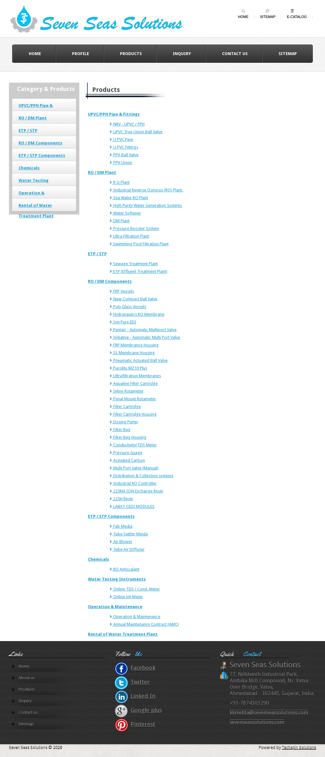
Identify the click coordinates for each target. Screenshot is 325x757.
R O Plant (121, 182)
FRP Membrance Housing (135, 345)
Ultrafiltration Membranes (136, 375)
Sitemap (267, 17)
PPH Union (122, 162)
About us (27, 677)
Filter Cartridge (126, 406)
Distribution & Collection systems (142, 475)
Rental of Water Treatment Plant (123, 634)
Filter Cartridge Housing (134, 414)
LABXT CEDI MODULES (133, 506)
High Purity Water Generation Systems (147, 205)
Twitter (140, 682)
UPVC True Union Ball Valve (137, 131)
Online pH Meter (127, 596)
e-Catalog (297, 17)
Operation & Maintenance (115, 606)
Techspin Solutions (299, 747)
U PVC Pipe (122, 139)
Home (243, 17)
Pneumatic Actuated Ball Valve (140, 360)
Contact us (235, 53)
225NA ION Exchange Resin (137, 491)
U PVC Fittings (125, 147)
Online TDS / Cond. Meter (136, 589)
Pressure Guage (127, 452)
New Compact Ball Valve (134, 299)
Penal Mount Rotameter (134, 398)
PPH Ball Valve (125, 154)
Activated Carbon (128, 460)
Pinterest (143, 724)
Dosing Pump (125, 421)
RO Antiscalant (125, 569)
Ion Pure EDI (124, 322)
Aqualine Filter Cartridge (135, 383)
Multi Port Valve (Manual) (135, 468)
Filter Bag (121, 429)
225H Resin (122, 498)
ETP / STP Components (42, 155)
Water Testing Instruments (117, 579)
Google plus (146, 710)
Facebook (143, 667)
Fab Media (122, 526)
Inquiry (182, 53)
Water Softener (126, 213)
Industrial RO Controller (134, 483)
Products (131, 53)
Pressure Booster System (135, 228)
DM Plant (121, 220)
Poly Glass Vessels (129, 306)
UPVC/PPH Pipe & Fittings (114, 114)
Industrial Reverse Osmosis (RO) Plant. (147, 190)
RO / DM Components (40, 143)
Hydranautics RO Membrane (138, 314)
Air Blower (122, 541)
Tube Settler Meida (130, 534)
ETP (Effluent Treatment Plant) (139, 271)
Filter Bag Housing (129, 437)
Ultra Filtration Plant (130, 236)
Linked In (143, 696)
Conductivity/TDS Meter (134, 445)
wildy (102, 18)
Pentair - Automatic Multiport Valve (144, 329)
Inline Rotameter (128, 391)
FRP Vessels (123, 291)
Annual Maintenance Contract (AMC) (145, 624)
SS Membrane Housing (133, 352)
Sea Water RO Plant (130, 197)
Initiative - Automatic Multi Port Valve (146, 337)
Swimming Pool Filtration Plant (140, 243)
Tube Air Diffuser (128, 549)
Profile (80, 53)
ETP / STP (28, 130)
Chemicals (29, 168)
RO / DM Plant (33, 118)
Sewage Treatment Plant (135, 263)
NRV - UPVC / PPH (128, 124)
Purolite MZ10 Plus (129, 368)
